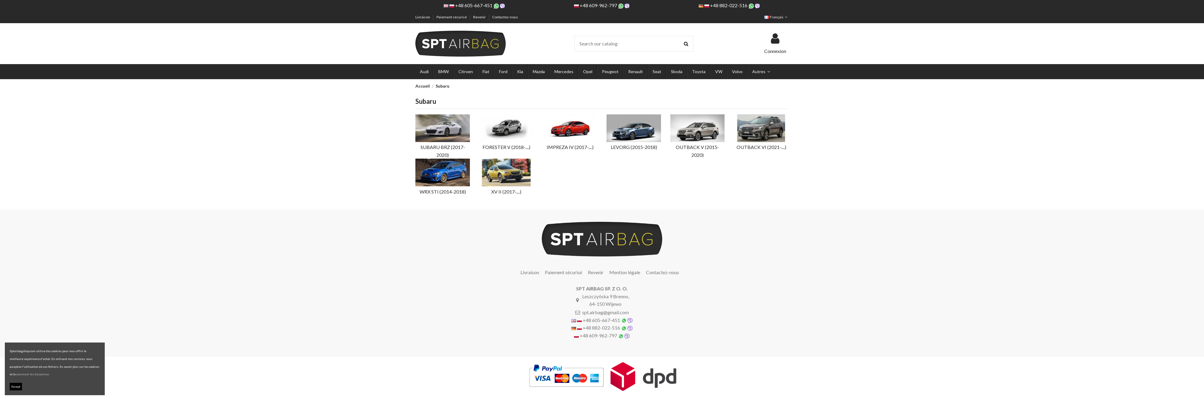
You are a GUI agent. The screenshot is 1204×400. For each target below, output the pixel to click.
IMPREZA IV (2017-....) (570, 147)
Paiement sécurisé (451, 17)
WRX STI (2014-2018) (443, 191)
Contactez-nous (505, 17)
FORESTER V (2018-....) (506, 147)
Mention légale (624, 272)
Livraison (423, 17)
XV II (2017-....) (506, 191)
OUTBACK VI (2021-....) (761, 147)
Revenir (479, 17)
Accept (15, 386)
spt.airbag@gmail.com (605, 312)
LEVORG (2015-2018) (634, 147)
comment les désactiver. (32, 374)
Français (776, 17)
